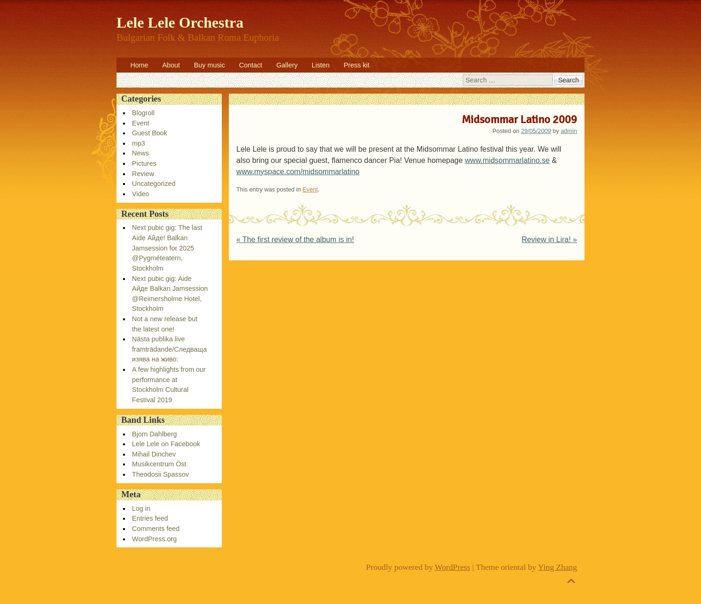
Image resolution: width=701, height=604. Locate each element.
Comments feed (156, 528)
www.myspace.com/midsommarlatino (297, 172)
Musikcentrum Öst (159, 464)
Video (140, 194)
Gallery (287, 65)
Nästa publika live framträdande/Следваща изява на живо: (169, 349)
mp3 (138, 143)
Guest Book (149, 133)
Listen (320, 65)
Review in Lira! (549, 239)
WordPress (452, 567)
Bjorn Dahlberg (154, 434)
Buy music (209, 65)
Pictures (144, 163)
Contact (251, 65)
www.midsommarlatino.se (507, 160)
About (171, 65)
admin (569, 130)
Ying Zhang (557, 567)
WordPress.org (154, 539)
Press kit (356, 65)
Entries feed (150, 518)
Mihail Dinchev (154, 454)
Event (310, 189)
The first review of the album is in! (295, 239)
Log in (141, 508)
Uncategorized (153, 183)
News (140, 153)
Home (139, 65)
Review (143, 173)
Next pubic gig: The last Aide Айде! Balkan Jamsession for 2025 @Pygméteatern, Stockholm (167, 248)
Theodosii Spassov (160, 474)
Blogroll (143, 113)
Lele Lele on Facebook (166, 444)
